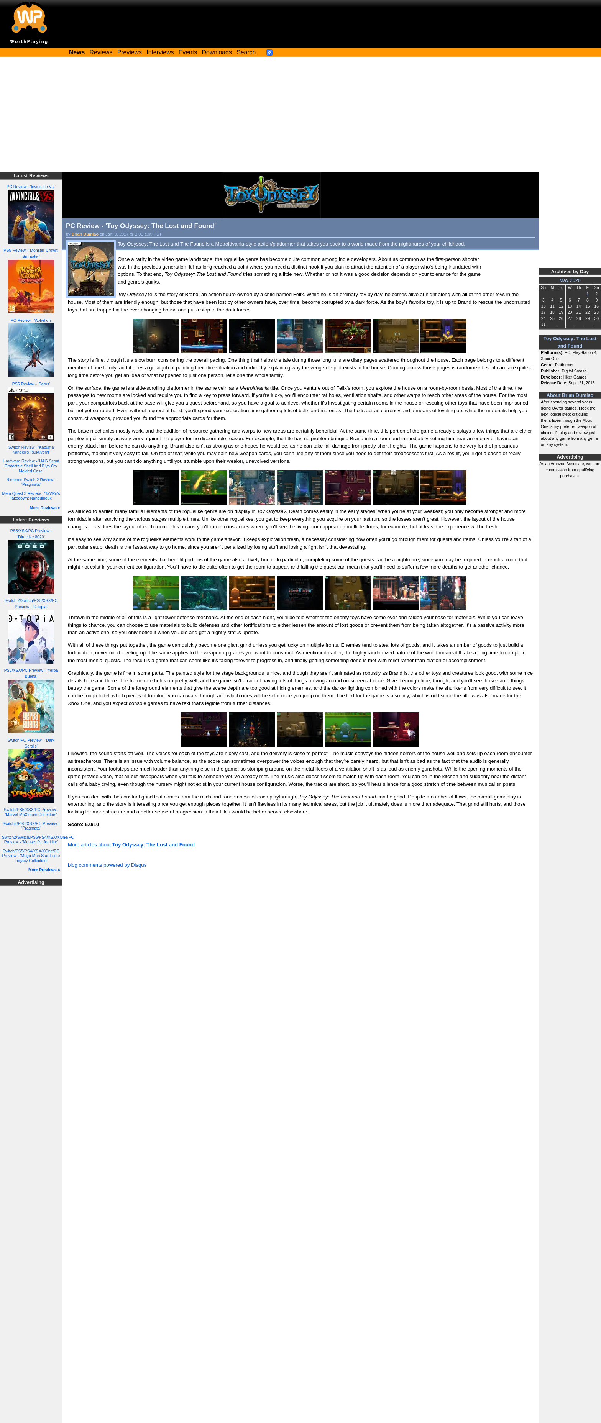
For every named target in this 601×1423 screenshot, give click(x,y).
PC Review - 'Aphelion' (31, 320)
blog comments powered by (107, 865)
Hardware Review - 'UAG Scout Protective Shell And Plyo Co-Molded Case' (31, 466)
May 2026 (570, 280)
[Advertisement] (300, 115)
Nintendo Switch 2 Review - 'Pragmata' (31, 482)
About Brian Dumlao (570, 395)
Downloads (217, 52)
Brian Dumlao (85, 234)
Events (188, 52)
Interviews (160, 52)
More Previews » (44, 869)
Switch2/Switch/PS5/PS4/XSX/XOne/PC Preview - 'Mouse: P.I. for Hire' (38, 839)
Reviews (101, 52)
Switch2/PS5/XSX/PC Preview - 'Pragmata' (31, 826)
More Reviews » (45, 507)
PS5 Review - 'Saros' (31, 384)
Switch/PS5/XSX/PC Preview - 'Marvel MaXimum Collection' (31, 812)
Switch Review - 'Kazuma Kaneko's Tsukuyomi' (31, 449)
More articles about (131, 845)
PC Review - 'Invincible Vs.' (31, 186)
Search (246, 52)
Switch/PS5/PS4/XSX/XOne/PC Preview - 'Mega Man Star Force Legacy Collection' (31, 856)
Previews (129, 52)
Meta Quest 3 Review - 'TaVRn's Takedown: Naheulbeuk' (31, 496)
